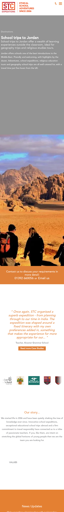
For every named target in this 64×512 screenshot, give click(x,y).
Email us (43, 278)
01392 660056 (24, 278)
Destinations (7, 31)
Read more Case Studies (32, 348)
